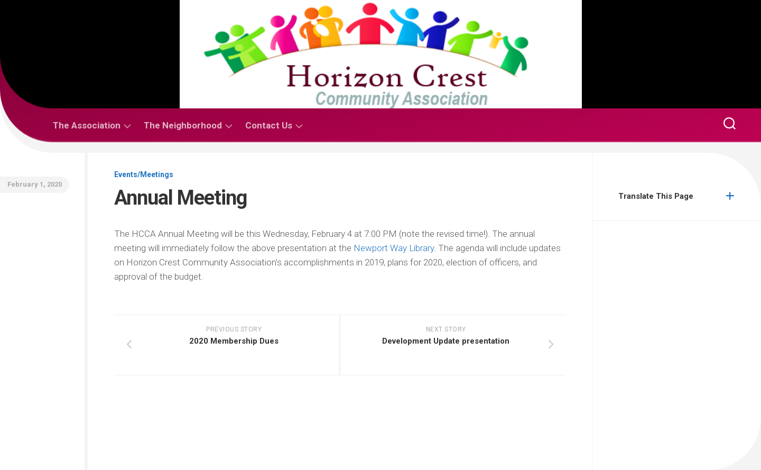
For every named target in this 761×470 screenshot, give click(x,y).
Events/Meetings (143, 174)
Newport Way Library (394, 248)
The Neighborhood (183, 125)
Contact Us (268, 125)
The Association (86, 125)
